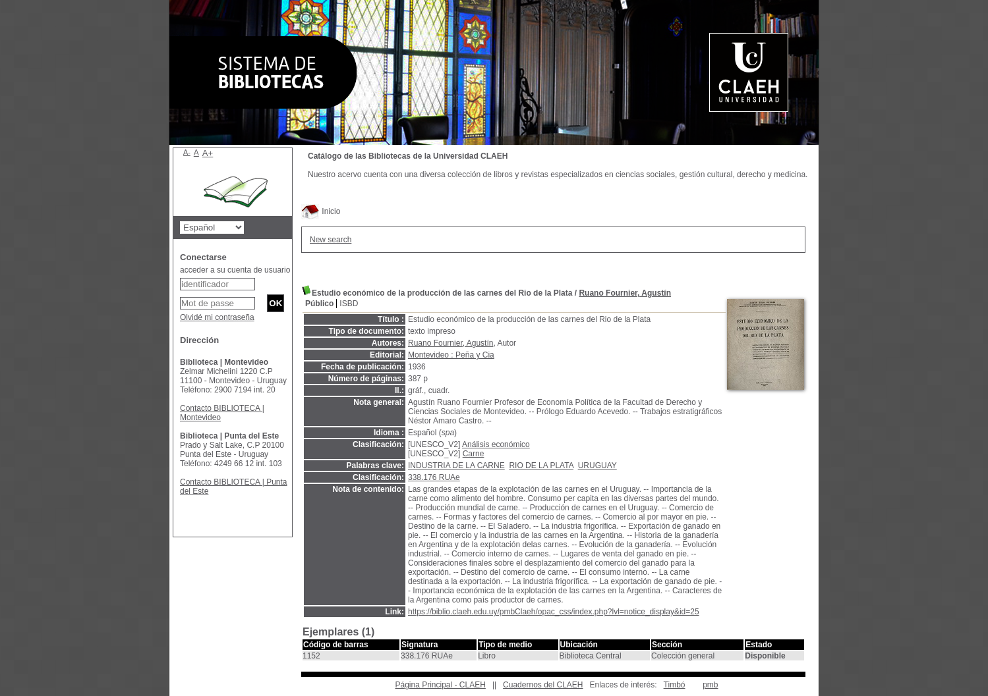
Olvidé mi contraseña (217, 317)
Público (319, 303)
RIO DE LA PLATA (541, 465)
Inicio (320, 211)
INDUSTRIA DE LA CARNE (456, 465)
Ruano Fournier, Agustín (625, 293)
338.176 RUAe (434, 477)
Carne (473, 453)
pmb (710, 684)
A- (186, 152)
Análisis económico (496, 444)
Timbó (674, 684)
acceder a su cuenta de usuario (235, 270)
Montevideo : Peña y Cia (451, 355)
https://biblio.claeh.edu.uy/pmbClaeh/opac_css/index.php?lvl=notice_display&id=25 (553, 611)
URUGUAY (597, 465)
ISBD (348, 303)
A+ (208, 153)
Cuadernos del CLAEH (543, 684)
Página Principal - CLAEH (440, 684)
